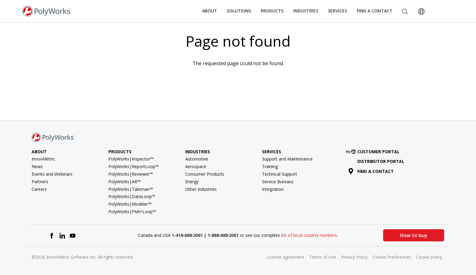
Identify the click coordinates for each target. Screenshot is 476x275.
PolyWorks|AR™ (124, 181)
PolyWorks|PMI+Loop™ (132, 211)
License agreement (285, 257)
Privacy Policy (354, 257)
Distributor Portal (380, 161)
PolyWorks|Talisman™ (130, 189)
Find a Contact (375, 11)
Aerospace (195, 166)
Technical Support (279, 174)
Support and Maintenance (287, 159)
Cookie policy (429, 257)
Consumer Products (204, 174)
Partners (40, 181)
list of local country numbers (309, 235)
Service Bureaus (278, 181)
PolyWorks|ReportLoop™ (133, 166)
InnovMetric (43, 159)
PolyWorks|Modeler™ (129, 204)
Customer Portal (374, 151)
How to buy (413, 235)
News (37, 166)
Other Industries (201, 189)
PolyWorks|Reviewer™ (130, 174)
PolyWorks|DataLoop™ (131, 196)
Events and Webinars (52, 174)
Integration (273, 189)
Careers (39, 189)
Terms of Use (322, 257)
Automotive (196, 159)
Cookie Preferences (391, 257)
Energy (192, 181)
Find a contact (371, 171)
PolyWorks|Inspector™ (131, 159)
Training (270, 166)
